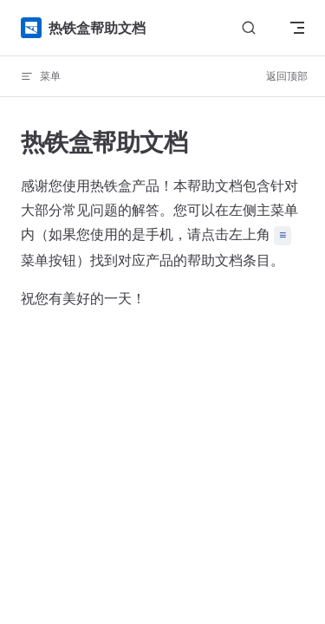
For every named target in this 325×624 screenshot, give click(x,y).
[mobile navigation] (297, 27)
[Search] (249, 28)
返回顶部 (287, 75)
